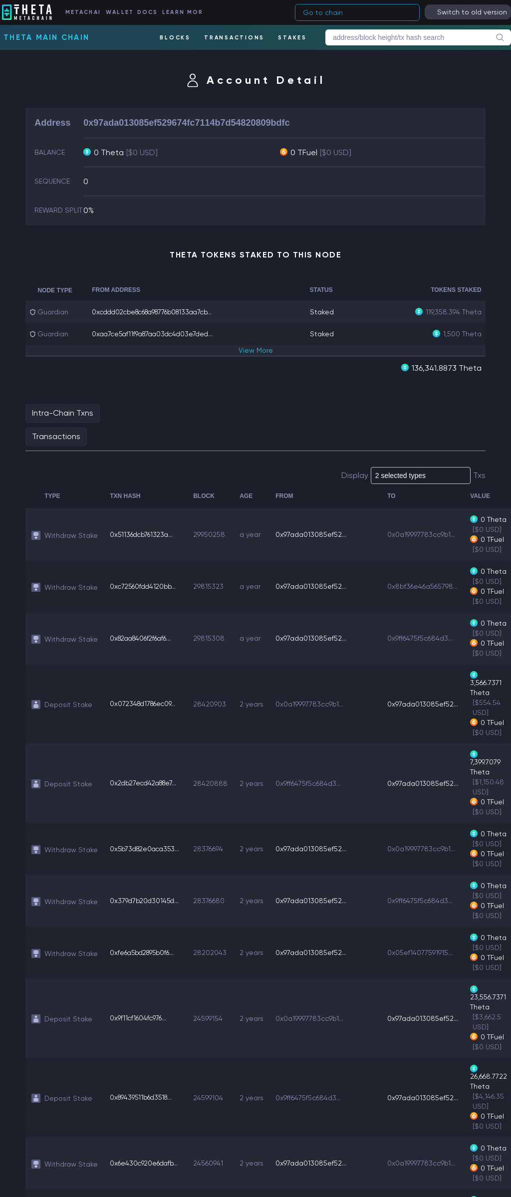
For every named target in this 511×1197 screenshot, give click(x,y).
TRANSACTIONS (234, 37)
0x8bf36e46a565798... (426, 586)
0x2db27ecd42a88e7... (146, 783)
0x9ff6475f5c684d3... (424, 638)
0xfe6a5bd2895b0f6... (145, 952)
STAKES (292, 37)
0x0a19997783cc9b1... (425, 534)
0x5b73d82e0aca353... (147, 848)
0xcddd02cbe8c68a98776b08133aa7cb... (159, 312)
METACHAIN (86, 12)
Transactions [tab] (56, 436)
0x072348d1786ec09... (145, 704)
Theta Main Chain (46, 37)
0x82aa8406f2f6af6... (144, 638)
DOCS (149, 12)
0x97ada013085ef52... (314, 534)
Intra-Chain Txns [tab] (62, 412)
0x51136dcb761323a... (143, 534)
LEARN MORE (183, 12)
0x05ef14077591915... (424, 952)
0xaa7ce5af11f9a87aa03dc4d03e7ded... (156, 334)
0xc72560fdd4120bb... (145, 586)
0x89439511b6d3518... (144, 1097)
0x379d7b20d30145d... (146, 900)
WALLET (121, 12)
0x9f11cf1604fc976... (139, 1018)
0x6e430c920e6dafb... (146, 1163)
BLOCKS (174, 37)
